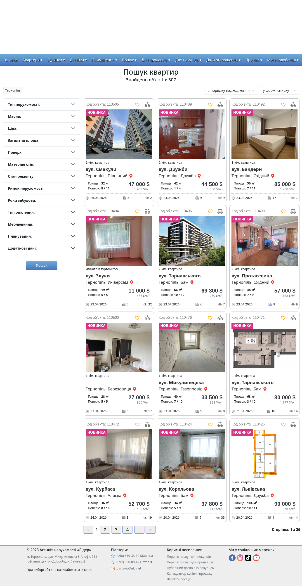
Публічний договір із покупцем (191, 568)
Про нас (252, 59)
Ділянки (77, 59)
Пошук (128, 59)
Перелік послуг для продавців (190, 562)
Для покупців (186, 59)
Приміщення (103, 59)
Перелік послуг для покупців (189, 556)
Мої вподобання (281, 59)
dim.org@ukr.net (128, 568)
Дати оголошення (222, 59)
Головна (10, 59)
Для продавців (155, 59)
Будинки (54, 59)
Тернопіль (13, 90)
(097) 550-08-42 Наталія (134, 562)
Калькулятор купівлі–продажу (189, 573)
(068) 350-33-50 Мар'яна (134, 555)
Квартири (31, 59)
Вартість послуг (179, 579)
